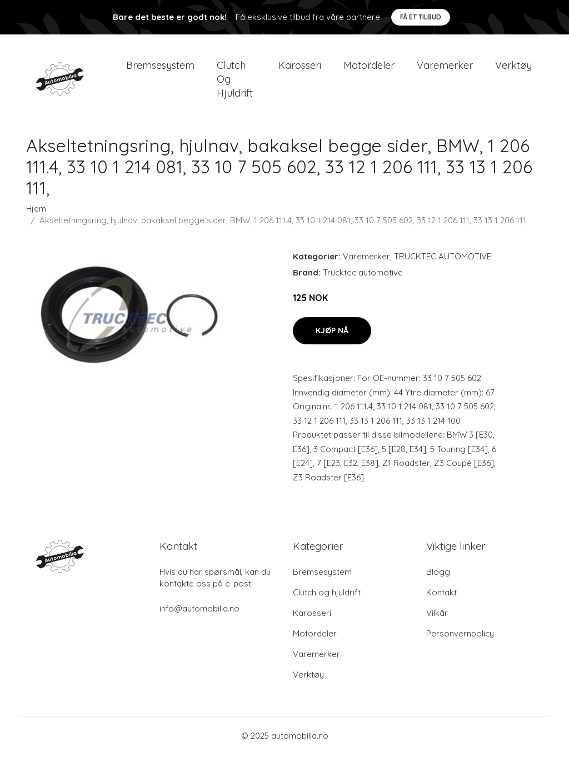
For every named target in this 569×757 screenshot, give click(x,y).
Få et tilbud (420, 17)
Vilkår (437, 615)
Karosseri (299, 66)
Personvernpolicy (460, 635)
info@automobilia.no (199, 610)
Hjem (36, 211)
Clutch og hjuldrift (235, 80)
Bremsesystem (160, 66)
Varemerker (445, 66)
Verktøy (513, 66)
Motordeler (369, 66)
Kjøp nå (332, 333)
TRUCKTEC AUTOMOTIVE (442, 259)
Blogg (438, 574)
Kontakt (441, 594)
